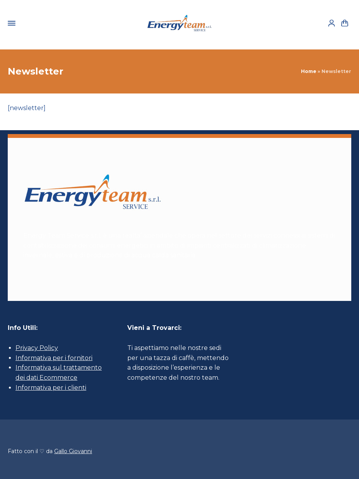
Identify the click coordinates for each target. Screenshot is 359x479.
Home (308, 71)
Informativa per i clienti (50, 387)
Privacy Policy (36, 348)
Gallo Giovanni (73, 451)
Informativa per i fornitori (53, 358)
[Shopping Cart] (344, 23)
